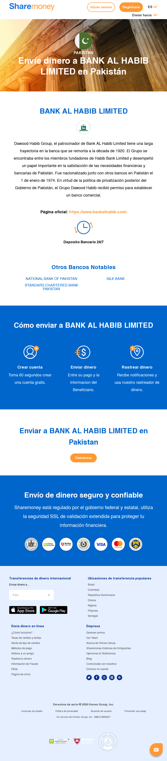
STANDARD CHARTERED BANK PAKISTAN (51, 287)
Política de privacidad (66, 711)
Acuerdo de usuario (101, 711)
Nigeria (92, 605)
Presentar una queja (135, 711)
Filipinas (93, 611)
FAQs (14, 669)
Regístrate (131, 7)
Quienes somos (95, 633)
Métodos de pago (21, 648)
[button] (145, 15)
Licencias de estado (31, 711)
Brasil (91, 585)
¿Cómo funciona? (21, 633)
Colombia (93, 590)
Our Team (92, 638)
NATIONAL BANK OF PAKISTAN (51, 278)
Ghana (92, 600)
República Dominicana (101, 595)
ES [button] (150, 7)
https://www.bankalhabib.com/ (98, 212)
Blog (89, 659)
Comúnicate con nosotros (101, 664)
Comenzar (83, 458)
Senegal (93, 616)
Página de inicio (20, 674)
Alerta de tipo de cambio (25, 643)
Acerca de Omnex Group (100, 643)
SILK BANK (116, 278)
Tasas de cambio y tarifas (26, 638)
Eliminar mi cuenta (97, 669)
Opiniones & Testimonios (101, 653)
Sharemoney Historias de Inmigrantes (108, 648)
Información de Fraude (24, 664)
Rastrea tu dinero (21, 659)
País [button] (15, 595)
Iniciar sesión (101, 7)
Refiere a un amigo (22, 653)
